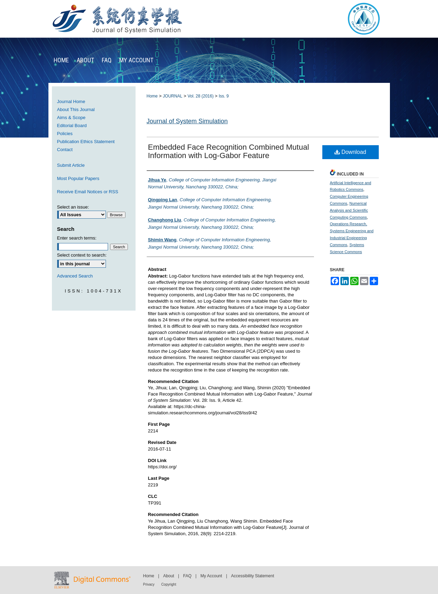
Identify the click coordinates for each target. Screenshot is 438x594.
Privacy (149, 584)
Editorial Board (72, 125)
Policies (65, 133)
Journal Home (71, 101)
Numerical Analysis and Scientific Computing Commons (349, 210)
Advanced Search (75, 276)
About (168, 575)
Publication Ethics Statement (86, 141)
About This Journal (76, 109)
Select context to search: (82, 255)
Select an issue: (73, 207)
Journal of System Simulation (187, 121)
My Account (211, 575)
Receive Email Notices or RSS (87, 191)
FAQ (187, 575)
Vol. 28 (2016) (200, 96)
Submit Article (71, 165)
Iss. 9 (224, 96)
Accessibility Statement (252, 575)
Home (152, 96)
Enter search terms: (77, 238)
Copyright (168, 584)
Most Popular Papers (78, 178)
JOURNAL (172, 96)
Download (350, 152)
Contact (65, 149)
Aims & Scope (71, 117)
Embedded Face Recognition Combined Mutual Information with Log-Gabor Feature (228, 151)
